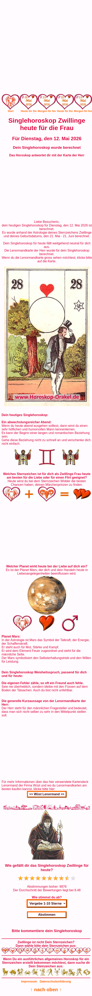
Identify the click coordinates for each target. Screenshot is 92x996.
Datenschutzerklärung (55, 981)
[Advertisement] (46, 48)
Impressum (29, 981)
